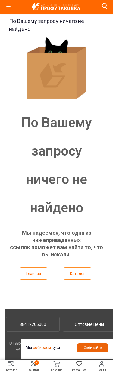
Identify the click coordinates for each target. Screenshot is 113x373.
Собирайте (93, 348)
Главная (33, 273)
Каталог (77, 273)
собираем (42, 347)
